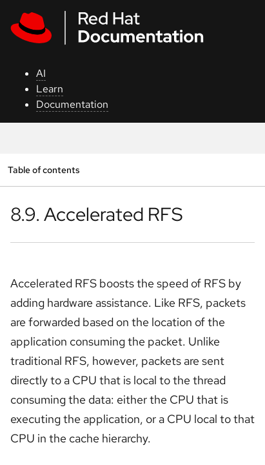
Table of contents (43, 169)
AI (41, 73)
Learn (49, 89)
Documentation (72, 104)
